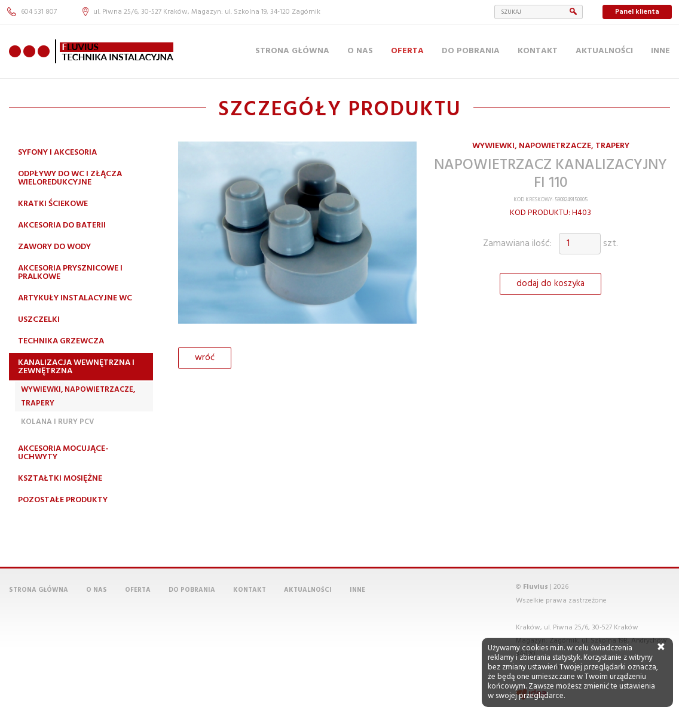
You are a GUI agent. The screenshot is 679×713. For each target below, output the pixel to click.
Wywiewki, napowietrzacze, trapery (78, 396)
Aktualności (604, 51)
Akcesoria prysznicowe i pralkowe (70, 273)
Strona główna (292, 51)
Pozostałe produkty (63, 500)
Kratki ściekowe (53, 204)
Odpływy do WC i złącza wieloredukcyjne (70, 178)
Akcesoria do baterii (62, 225)
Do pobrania (471, 51)
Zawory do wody (54, 247)
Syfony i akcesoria (57, 152)
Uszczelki (39, 320)
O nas (360, 51)
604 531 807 (32, 12)
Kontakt (538, 51)
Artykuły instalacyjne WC (75, 298)
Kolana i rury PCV (57, 422)
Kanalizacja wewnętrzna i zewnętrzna (76, 367)
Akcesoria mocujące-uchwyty (63, 453)
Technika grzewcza (61, 341)
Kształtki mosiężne (60, 478)
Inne (660, 51)
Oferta (407, 51)
